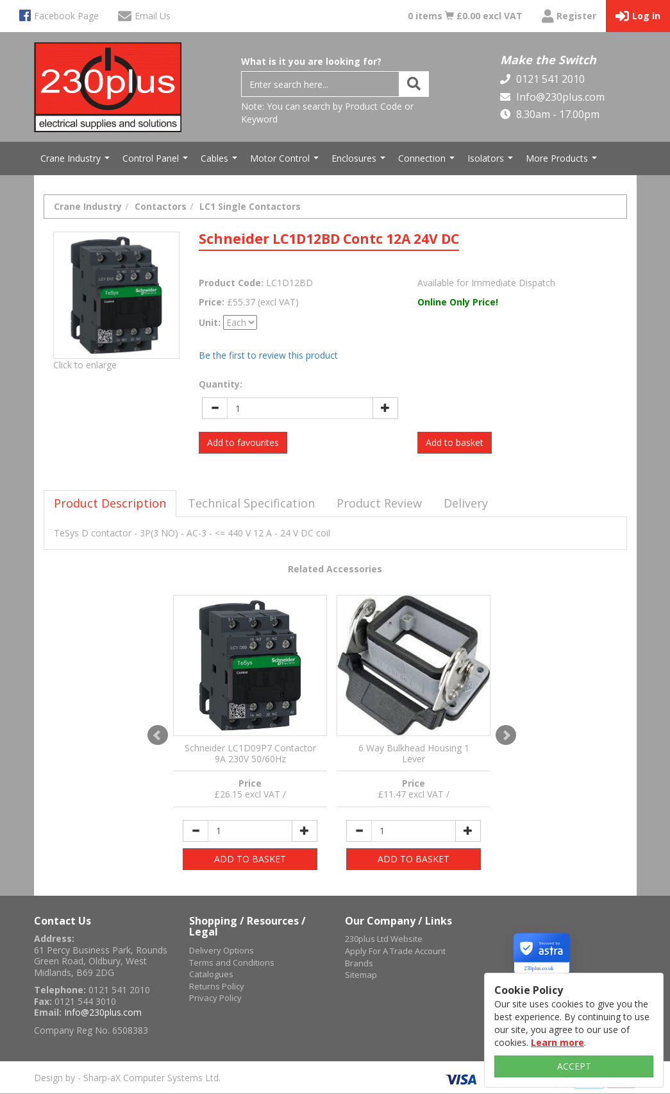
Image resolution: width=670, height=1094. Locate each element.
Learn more (557, 1042)
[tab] (110, 503)
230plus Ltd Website (384, 938)
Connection (428, 161)
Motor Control (286, 161)
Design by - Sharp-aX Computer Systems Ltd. (127, 1078)
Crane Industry (76, 161)
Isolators (491, 161)
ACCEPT (574, 1066)
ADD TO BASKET (250, 859)
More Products (563, 161)
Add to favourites (243, 442)
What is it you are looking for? (311, 61)
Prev (157, 735)
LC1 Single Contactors (250, 206)
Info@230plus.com (559, 97)
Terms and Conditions (231, 962)
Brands (359, 963)
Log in (638, 16)
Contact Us (62, 921)
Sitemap (361, 974)
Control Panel (156, 161)
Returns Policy (216, 986)
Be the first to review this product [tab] (268, 355)
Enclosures (360, 161)
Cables (220, 161)
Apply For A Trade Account (395, 951)
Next (506, 735)
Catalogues (211, 974)
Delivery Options (221, 950)
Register (569, 16)
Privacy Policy (215, 998)
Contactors (161, 206)
